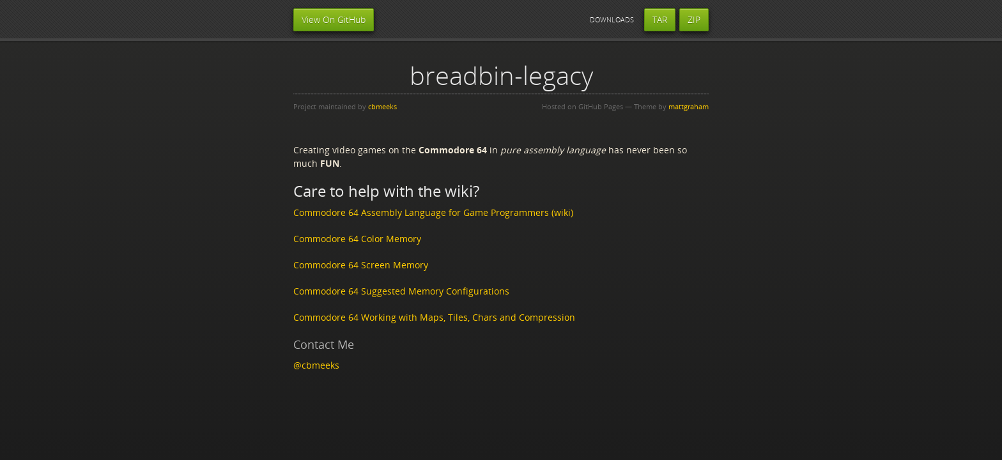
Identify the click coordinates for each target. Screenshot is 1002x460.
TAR (659, 19)
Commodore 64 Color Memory (357, 239)
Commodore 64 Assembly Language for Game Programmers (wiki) (433, 212)
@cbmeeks (316, 365)
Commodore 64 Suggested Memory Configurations (401, 291)
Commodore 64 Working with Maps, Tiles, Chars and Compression (434, 317)
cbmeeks (382, 106)
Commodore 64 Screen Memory (360, 265)
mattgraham (688, 106)
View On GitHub (334, 19)
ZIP (694, 19)
